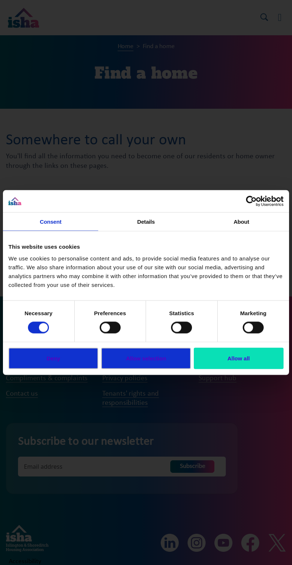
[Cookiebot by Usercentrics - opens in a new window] (251, 201)
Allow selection (146, 358)
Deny (53, 358)
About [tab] (241, 222)
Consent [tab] (50, 222)
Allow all (238, 358)
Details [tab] (146, 222)
